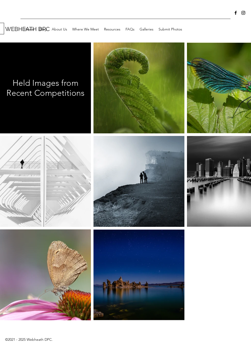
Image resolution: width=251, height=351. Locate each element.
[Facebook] (235, 12)
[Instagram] (243, 12)
